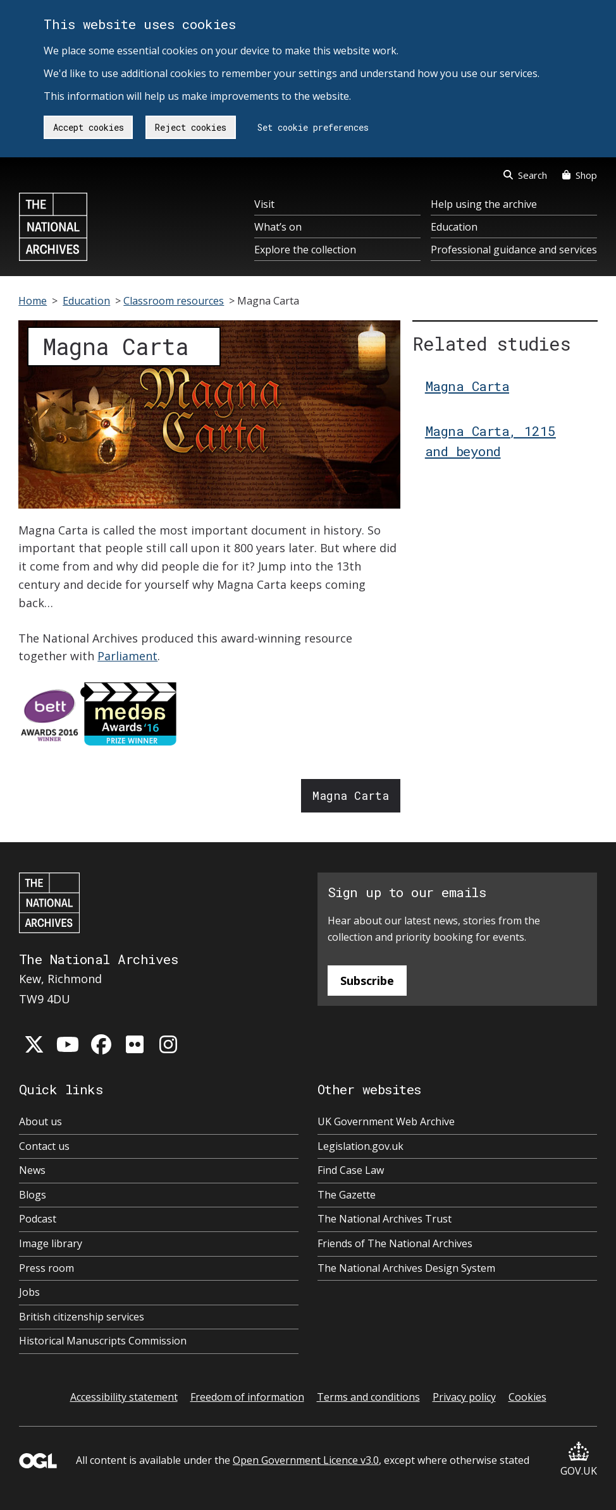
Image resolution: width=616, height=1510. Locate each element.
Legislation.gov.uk (360, 1146)
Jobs (29, 1292)
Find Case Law (350, 1170)
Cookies (527, 1397)
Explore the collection (305, 250)
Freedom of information (247, 1397)
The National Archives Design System (406, 1268)
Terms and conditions (368, 1397)
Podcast (37, 1219)
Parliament (127, 655)
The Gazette (346, 1195)
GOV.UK (578, 1460)
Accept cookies (88, 127)
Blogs (32, 1195)
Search (525, 175)
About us (40, 1121)
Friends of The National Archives (394, 1243)
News (32, 1170)
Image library (50, 1243)
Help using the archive (484, 204)
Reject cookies (190, 127)
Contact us (44, 1146)
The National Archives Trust (384, 1219)
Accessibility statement (124, 1397)
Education (454, 227)
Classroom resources (173, 301)
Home (32, 301)
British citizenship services (81, 1317)
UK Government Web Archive (386, 1121)
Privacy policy (464, 1397)
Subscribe (367, 980)
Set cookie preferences (313, 127)
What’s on (278, 227)
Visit (264, 204)
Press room (46, 1268)
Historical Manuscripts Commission (103, 1341)
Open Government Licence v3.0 (306, 1460)
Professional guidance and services (514, 250)
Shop (579, 175)
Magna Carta (350, 795)
